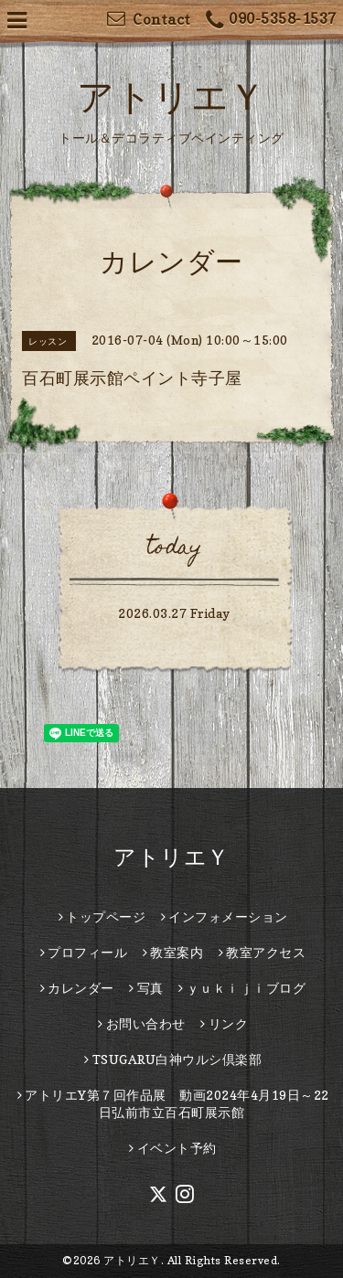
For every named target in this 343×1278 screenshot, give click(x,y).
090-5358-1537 (271, 20)
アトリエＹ (171, 96)
